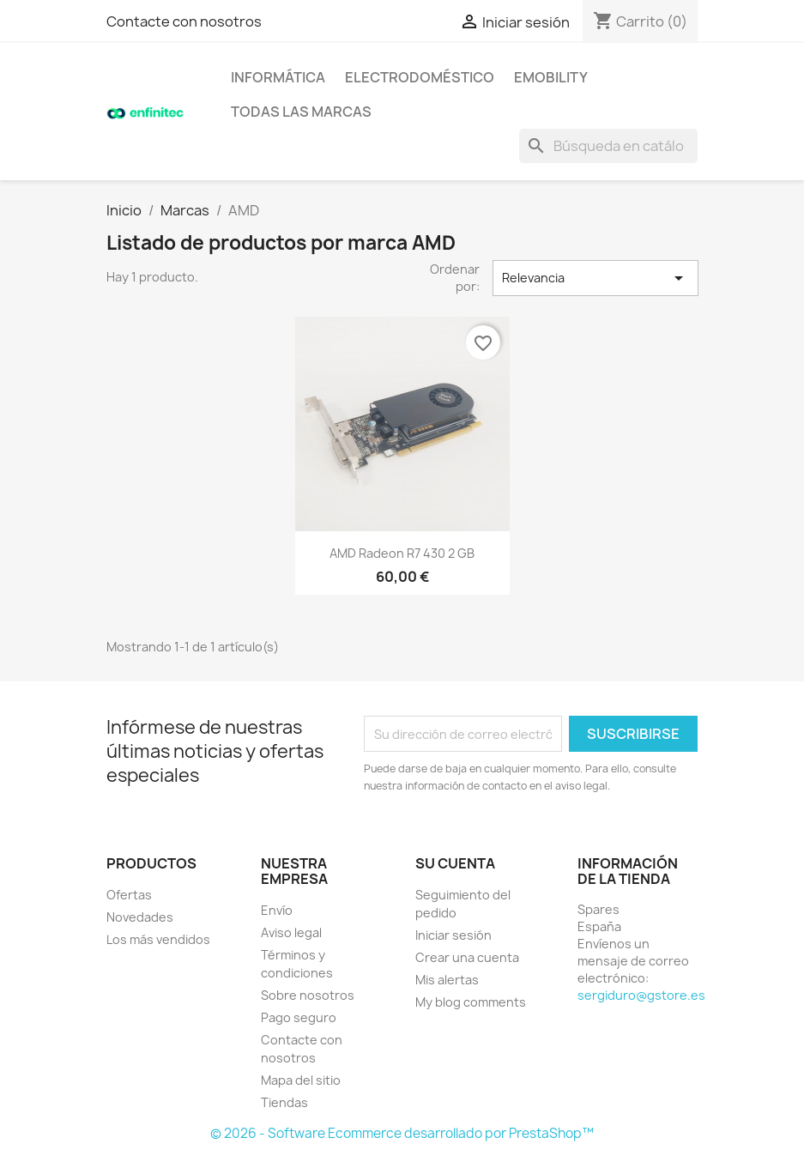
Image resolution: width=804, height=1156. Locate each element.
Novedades (139, 917)
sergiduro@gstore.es (641, 995)
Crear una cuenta (467, 957)
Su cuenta (455, 863)
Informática (278, 77)
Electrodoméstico (419, 77)
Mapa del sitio (301, 1080)
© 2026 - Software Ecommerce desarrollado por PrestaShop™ (402, 1133)
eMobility (551, 77)
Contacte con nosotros (184, 21)
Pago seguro (298, 1017)
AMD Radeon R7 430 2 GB (402, 553)
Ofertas (129, 895)
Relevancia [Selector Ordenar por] (595, 278)
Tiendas (284, 1102)
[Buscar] (608, 146)
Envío (277, 910)
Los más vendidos (158, 939)
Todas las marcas (301, 111)
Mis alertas (447, 979)
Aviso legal (291, 932)
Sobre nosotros (307, 995)
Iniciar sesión (453, 935)
